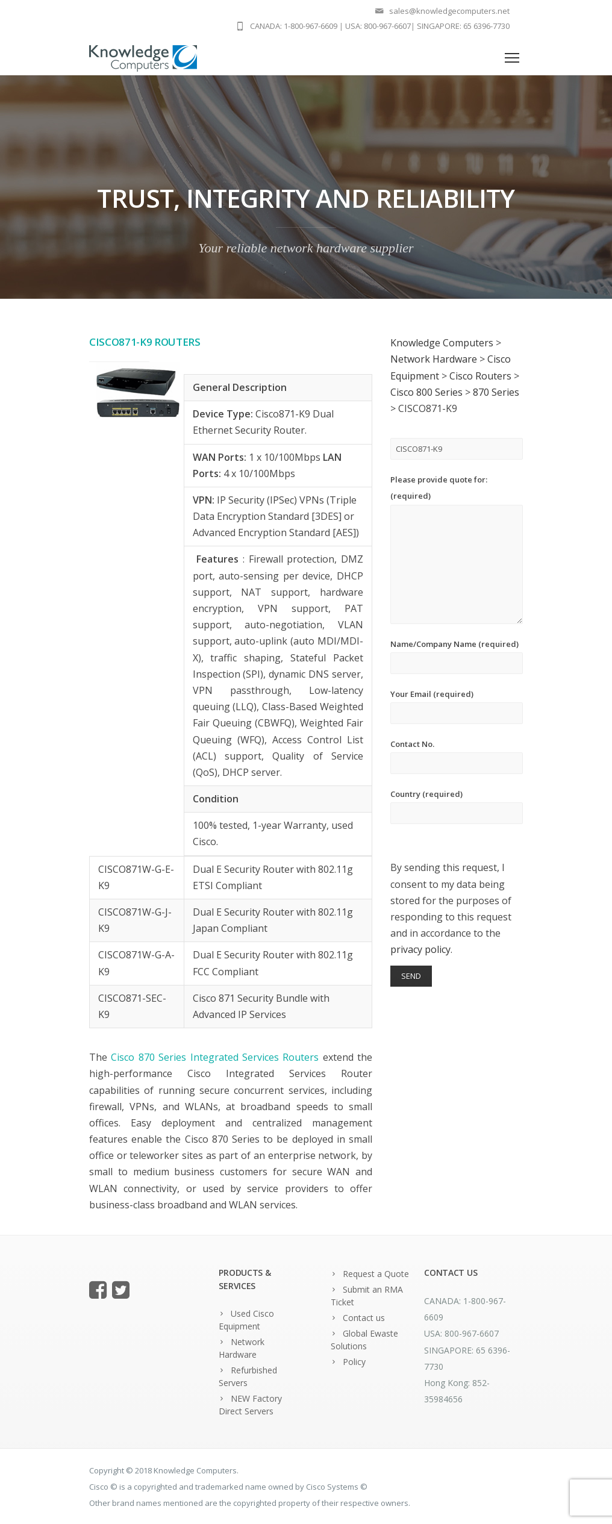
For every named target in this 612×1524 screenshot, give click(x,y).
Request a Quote (376, 1273)
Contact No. (456, 756)
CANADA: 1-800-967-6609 (293, 25)
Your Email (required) (456, 706)
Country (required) (456, 806)
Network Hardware (241, 1348)
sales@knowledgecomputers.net (449, 10)
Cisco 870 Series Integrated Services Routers (215, 1057)
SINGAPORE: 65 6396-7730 (463, 25)
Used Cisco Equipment (246, 1320)
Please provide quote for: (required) (456, 548)
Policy (354, 1361)
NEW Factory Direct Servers (250, 1405)
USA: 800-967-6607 (378, 25)
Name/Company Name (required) (456, 656)
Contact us (364, 1317)
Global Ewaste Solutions (364, 1340)
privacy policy (420, 949)
